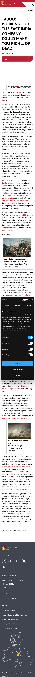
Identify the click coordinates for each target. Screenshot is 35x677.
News (4, 10)
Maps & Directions (12, 599)
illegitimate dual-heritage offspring (14, 418)
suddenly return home (14, 119)
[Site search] (33, 5)
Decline (17, 375)
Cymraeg (30, 10)
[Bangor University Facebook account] (15, 53)
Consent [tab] (6, 305)
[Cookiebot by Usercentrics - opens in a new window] (20, 299)
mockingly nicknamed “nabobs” (17, 295)
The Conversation (10, 97)
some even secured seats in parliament (15, 489)
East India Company (9, 183)
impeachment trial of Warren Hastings (15, 201)
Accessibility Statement (10, 619)
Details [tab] (17, 305)
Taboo (4, 109)
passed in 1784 (20, 215)
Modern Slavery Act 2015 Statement (14, 615)
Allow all (17, 363)
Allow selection (17, 369)
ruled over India (7, 193)
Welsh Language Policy (10, 628)
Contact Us (6, 587)
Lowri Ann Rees (17, 92)
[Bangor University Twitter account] (12, 53)
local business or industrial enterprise (17, 467)
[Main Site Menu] (29, 5)
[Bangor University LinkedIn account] (17, 53)
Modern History (7, 95)
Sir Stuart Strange (8, 230)
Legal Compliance (8, 611)
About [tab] (29, 305)
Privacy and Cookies (9, 624)
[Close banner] (32, 299)
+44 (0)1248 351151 (8, 584)
